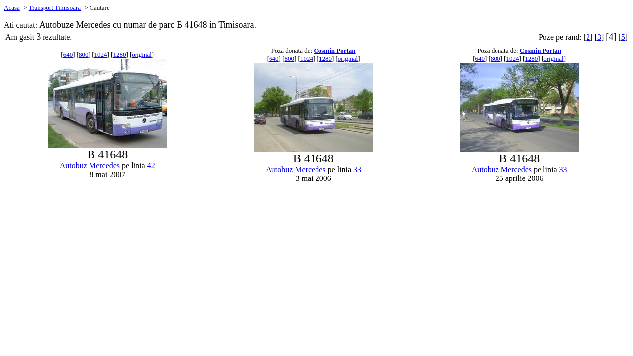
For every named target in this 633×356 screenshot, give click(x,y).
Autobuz (73, 165)
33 (357, 169)
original (141, 54)
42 (151, 165)
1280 (119, 54)
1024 (100, 54)
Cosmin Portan (334, 50)
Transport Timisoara (55, 7)
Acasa (12, 7)
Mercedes (104, 165)
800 (84, 54)
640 (68, 54)
